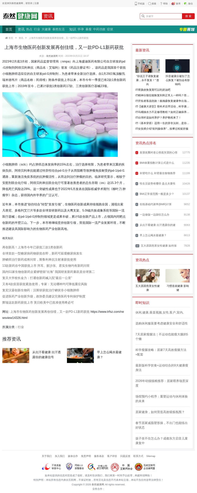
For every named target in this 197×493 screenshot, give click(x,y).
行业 (37, 29)
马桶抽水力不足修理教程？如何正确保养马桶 (162, 112)
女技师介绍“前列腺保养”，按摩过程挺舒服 (161, 128)
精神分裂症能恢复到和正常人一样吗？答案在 (162, 95)
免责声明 (86, 456)
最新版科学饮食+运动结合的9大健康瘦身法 (161, 368)
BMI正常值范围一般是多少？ (154, 194)
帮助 (165, 3)
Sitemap (150, 456)
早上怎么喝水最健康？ (151, 235)
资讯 (48, 16)
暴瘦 (88, 29)
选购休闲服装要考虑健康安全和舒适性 (161, 323)
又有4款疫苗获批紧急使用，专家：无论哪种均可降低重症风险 (44, 284)
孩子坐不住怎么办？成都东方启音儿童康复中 (161, 441)
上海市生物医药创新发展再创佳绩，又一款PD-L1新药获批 (50, 311)
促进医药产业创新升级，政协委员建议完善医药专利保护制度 (43, 296)
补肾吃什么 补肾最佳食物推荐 (155, 173)
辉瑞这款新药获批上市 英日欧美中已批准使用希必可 (38, 302)
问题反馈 (125, 456)
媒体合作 (73, 456)
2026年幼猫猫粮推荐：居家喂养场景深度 (162, 383)
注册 (36, 3)
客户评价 (112, 456)
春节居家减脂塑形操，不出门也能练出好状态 (161, 425)
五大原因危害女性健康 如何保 (156, 245)
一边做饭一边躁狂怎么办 (152, 214)
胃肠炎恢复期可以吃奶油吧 (152, 89)
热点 (29, 29)
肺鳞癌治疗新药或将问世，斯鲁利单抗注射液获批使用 (39, 259)
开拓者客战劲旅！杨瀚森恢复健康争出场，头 (162, 100)
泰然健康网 (52, 56)
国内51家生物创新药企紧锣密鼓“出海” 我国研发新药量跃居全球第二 (48, 271)
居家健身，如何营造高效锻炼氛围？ (160, 412)
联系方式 (138, 456)
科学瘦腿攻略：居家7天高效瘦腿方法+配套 (160, 352)
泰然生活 (58, 29)
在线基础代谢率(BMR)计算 (153, 204)
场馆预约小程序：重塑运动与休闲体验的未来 (161, 399)
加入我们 (60, 456)
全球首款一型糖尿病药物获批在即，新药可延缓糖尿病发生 (42, 253)
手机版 (141, 3)
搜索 (154, 3)
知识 (72, 29)
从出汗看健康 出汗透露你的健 (155, 225)
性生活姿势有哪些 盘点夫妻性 (155, 183)
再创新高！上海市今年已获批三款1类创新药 (32, 247)
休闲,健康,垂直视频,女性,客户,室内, (159, 312)
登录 (30, 3)
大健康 (46, 29)
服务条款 (99, 456)
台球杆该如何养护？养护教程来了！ (158, 117)
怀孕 (81, 29)
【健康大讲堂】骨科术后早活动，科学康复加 (162, 106)
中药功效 (99, 29)
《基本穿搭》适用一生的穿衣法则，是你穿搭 (162, 123)
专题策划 (187, 29)
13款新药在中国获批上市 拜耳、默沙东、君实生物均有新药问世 (46, 265)
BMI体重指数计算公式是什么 (154, 163)
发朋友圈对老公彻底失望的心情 (156, 152)
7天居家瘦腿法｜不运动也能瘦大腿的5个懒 (161, 337)
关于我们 (47, 456)
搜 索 (188, 16)
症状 (110, 29)
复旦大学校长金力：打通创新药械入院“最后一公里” (37, 278)
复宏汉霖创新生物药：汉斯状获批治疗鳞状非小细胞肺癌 (40, 290)
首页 (8, 29)
